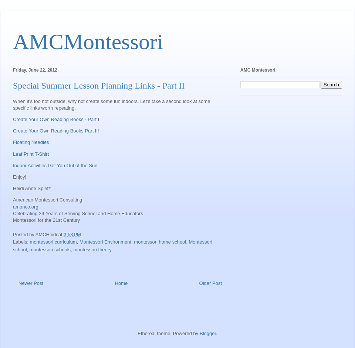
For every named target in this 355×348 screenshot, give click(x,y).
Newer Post (30, 283)
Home (121, 283)
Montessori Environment (105, 242)
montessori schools (50, 249)
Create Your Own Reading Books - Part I (56, 119)
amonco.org (25, 207)
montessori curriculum (53, 242)
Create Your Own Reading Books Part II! (56, 131)
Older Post (210, 283)
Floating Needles (31, 142)
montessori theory (92, 249)
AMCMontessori (88, 42)
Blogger (208, 333)
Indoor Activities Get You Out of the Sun (55, 165)
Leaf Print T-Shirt (31, 154)
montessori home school (160, 242)
